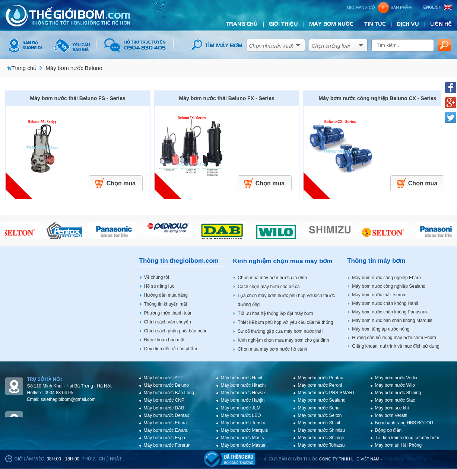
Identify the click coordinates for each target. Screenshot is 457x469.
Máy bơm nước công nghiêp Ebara (386, 277)
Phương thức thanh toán (168, 313)
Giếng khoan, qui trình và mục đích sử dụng (395, 346)
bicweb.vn (419, 459)
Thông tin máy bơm (376, 260)
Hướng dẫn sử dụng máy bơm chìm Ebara (394, 337)
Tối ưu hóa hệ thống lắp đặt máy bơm (275, 313)
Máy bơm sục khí (392, 408)
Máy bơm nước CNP (164, 400)
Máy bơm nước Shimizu (321, 430)
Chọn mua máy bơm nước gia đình (272, 277)
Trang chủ (24, 68)
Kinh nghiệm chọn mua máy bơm (282, 261)
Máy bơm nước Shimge (321, 437)
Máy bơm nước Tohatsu (321, 445)
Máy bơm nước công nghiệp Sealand (388, 286)
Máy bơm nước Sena (319, 408)
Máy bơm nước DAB (164, 408)
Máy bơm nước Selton (320, 415)
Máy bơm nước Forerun (167, 445)
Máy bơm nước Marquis (244, 430)
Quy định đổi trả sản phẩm (170, 348)
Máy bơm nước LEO (241, 415)
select (298, 44)
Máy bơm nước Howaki (244, 392)
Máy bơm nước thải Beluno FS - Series (78, 98)
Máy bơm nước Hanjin (243, 400)
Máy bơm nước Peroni (320, 385)
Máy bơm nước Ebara (165, 422)
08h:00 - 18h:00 (63, 459)
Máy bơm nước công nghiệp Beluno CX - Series (378, 98)
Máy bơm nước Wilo (395, 385)
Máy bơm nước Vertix (396, 377)
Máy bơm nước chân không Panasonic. (391, 312)
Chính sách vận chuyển (167, 322)
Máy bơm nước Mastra (243, 437)
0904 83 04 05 (59, 392)
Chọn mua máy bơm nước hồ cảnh (272, 349)
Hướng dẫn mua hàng (166, 295)
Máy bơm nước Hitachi (243, 385)
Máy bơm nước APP (164, 377)
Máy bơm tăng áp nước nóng (380, 329)
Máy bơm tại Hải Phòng (398, 445)
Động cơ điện (388, 430)
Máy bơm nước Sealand (322, 400)
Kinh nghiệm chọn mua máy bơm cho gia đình (283, 340)
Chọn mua (121, 183)
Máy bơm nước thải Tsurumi (379, 294)
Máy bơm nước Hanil (241, 377)
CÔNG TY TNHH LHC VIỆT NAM (349, 459)
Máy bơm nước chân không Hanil (385, 303)
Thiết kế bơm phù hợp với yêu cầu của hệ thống (285, 322)
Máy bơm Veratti (391, 415)
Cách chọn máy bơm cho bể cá (268, 286)
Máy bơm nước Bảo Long (169, 392)
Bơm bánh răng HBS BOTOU (404, 422)
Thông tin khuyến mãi (165, 304)
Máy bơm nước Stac (395, 400)
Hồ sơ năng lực (159, 286)
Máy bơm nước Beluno (73, 68)
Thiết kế (390, 459)
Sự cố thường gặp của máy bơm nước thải (280, 331)
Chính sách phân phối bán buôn (175, 331)
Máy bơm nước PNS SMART (326, 392)
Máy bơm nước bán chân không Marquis (392, 320)
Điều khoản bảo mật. (165, 339)
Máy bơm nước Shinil (319, 422)
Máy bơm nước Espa (164, 437)
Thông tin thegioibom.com (179, 260)
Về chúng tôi (156, 277)
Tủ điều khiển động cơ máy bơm (407, 437)
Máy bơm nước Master (243, 445)
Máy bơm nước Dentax (166, 415)
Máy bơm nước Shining (398, 392)
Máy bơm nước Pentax (320, 377)
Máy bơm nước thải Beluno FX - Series (226, 98)
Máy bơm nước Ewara (166, 430)
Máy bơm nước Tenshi (243, 422)
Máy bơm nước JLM (241, 408)
